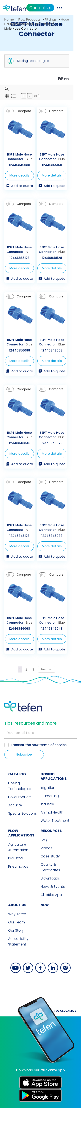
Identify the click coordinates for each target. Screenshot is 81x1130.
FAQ (44, 861)
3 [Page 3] (37, 691)
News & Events (53, 908)
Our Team (12, 943)
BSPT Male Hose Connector (21, 160)
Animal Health (52, 833)
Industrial (11, 879)
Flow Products (29, 19)
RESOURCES (51, 852)
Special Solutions (18, 835)
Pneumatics (14, 888)
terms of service (53, 766)
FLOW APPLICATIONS (17, 854)
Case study (50, 877)
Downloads (50, 899)
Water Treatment (55, 842)
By (67, 1032)
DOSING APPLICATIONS (54, 798)
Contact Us (54, 7)
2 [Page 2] (30, 691)
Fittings (51, 19)
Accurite (11, 826)
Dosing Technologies (15, 807)
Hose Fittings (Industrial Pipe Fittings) (36, 21)
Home (9, 19)
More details (21, 179)
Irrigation (48, 809)
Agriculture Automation (14, 869)
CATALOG (13, 795)
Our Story (12, 952)
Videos (46, 869)
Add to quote (21, 190)
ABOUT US (13, 926)
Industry (47, 825)
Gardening (50, 817)
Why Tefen (13, 935)
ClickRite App (51, 916)
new (45, 926)
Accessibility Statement (14, 963)
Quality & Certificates (50, 889)
